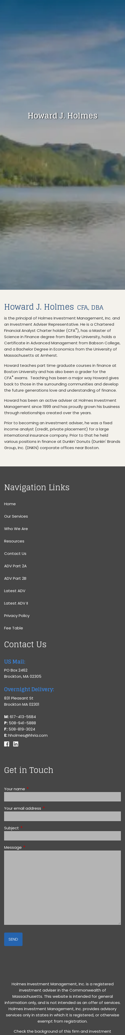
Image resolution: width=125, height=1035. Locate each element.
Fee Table (13, 628)
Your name (34, 789)
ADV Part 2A (15, 566)
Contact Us (15, 553)
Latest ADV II (16, 603)
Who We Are (16, 528)
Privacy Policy (17, 615)
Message (32, 847)
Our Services (16, 516)
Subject (31, 828)
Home (10, 504)
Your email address (42, 808)
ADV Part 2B (15, 578)
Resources (14, 541)
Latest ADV (14, 590)
